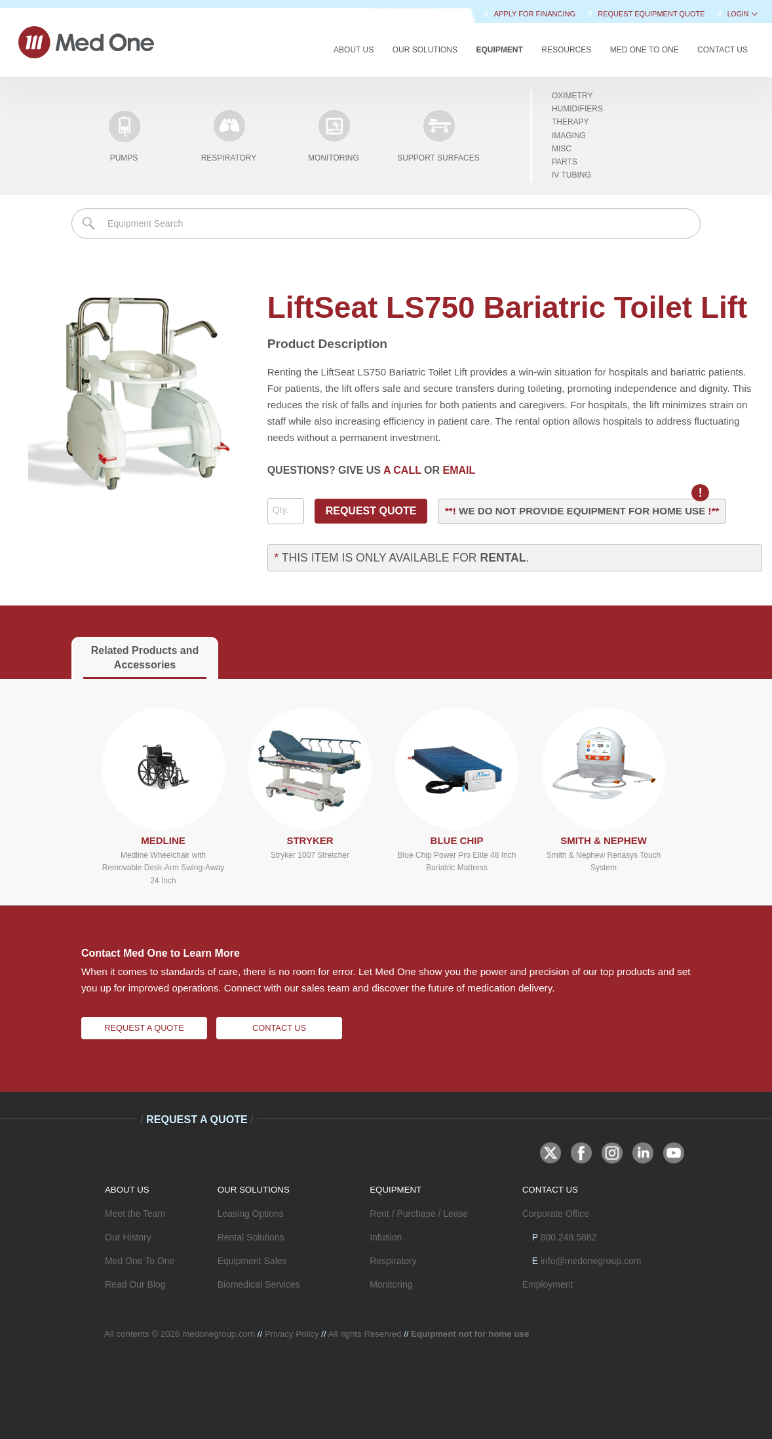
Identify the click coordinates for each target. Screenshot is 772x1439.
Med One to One (644, 49)
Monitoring (333, 136)
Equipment (499, 49)
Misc (561, 148)
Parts (564, 161)
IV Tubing (571, 175)
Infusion (386, 1237)
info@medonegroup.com (591, 1261)
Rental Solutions (251, 1237)
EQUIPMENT (395, 1190)
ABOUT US (127, 1190)
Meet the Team (135, 1213)
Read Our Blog (135, 1284)
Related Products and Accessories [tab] (145, 657)
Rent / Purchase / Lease (419, 1213)
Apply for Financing (535, 14)
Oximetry (572, 95)
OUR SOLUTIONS (254, 1190)
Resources (566, 49)
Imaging (569, 135)
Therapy (570, 121)
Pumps (123, 136)
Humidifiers (577, 108)
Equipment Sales (252, 1261)
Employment (547, 1284)
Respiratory (229, 136)
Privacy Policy (292, 1334)
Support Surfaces (438, 136)
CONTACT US (550, 1190)
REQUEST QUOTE (371, 510)
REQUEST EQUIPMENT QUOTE (652, 14)
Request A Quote (143, 1028)
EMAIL (459, 470)
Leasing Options (251, 1213)
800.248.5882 (569, 1237)
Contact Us (722, 49)
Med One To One (139, 1261)
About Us (354, 49)
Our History (128, 1237)
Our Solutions (425, 49)
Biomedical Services (259, 1284)
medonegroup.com (218, 1334)
